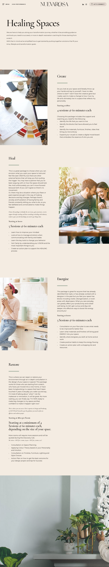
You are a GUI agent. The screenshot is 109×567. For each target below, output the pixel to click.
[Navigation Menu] (6, 4)
